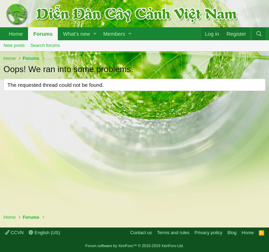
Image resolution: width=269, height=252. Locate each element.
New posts (14, 45)
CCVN (14, 232)
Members (114, 34)
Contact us (141, 232)
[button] (94, 33)
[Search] (258, 33)
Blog (231, 232)
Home (16, 34)
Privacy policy (208, 232)
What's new (76, 34)
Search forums (45, 45)
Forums (43, 34)
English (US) (44, 232)
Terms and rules (173, 232)
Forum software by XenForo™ (134, 246)
